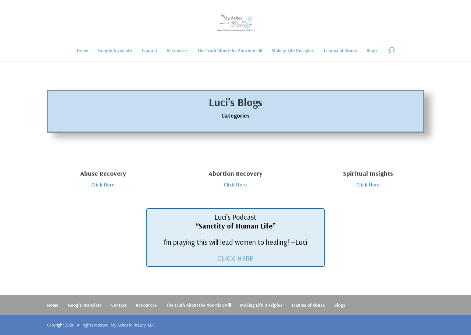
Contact (149, 50)
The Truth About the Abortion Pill (229, 50)
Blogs (372, 50)
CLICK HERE (235, 258)
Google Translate (115, 50)
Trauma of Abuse (340, 50)
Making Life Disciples (293, 50)
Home (82, 50)
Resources (177, 50)
